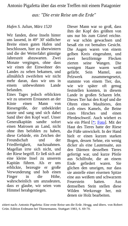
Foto (101, 122)
